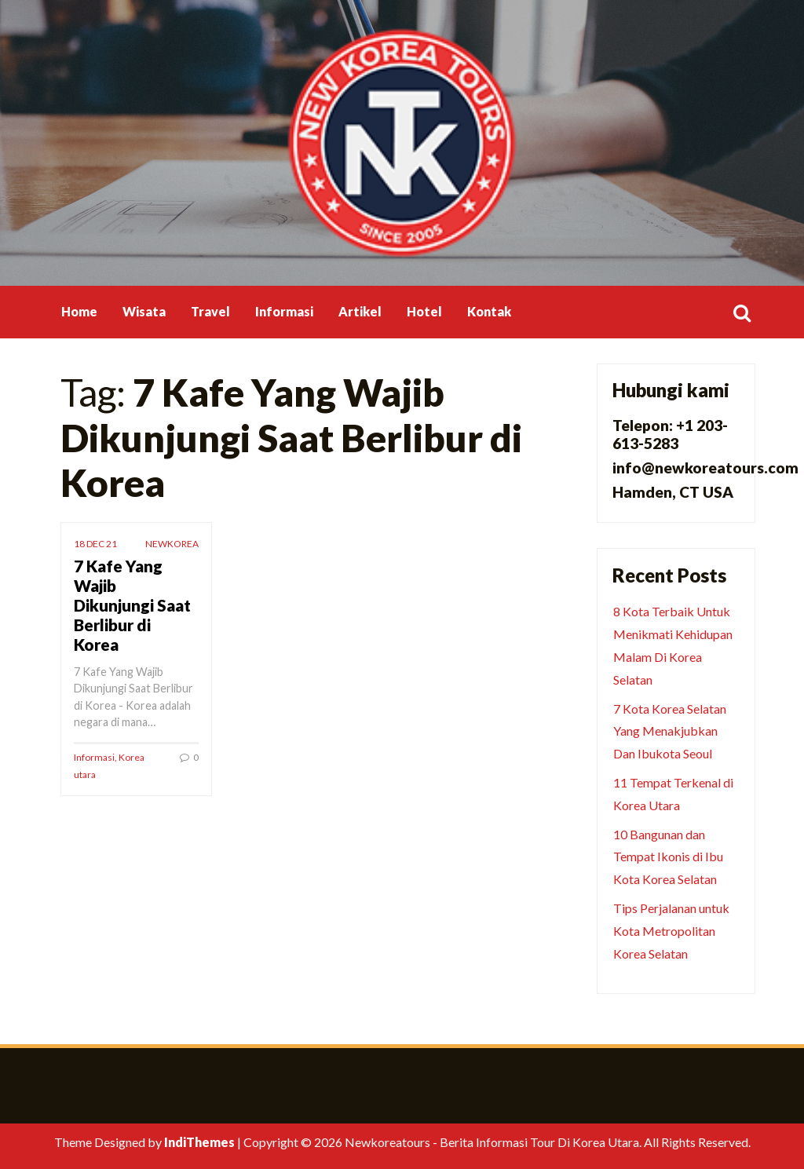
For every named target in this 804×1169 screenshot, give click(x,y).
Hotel (424, 311)
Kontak (489, 311)
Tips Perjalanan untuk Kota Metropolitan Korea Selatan (671, 930)
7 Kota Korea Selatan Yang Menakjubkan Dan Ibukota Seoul (669, 731)
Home (79, 311)
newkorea (172, 544)
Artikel (360, 311)
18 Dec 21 (95, 544)
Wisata (144, 311)
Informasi (284, 311)
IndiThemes (199, 1141)
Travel (210, 311)
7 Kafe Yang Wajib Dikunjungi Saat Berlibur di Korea (132, 605)
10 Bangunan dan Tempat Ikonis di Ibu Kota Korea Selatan (668, 857)
